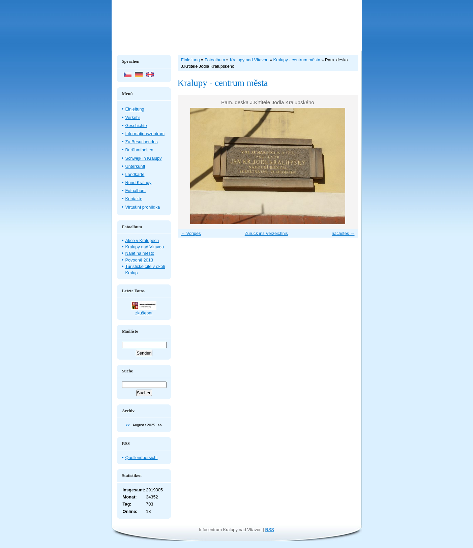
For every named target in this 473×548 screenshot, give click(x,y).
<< (127, 425)
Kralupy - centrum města (296, 59)
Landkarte (135, 174)
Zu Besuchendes (141, 141)
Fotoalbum (135, 190)
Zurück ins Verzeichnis (266, 233)
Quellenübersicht (141, 457)
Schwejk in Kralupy (143, 158)
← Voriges (191, 233)
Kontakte (134, 198)
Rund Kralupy (138, 182)
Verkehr (132, 117)
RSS (269, 529)
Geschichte (136, 125)
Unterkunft (135, 166)
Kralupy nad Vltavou (144, 246)
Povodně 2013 (139, 260)
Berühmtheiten (139, 149)
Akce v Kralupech (142, 240)
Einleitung (134, 109)
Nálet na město (139, 253)
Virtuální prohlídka (142, 207)
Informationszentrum (145, 133)
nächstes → (343, 233)
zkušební (143, 312)
